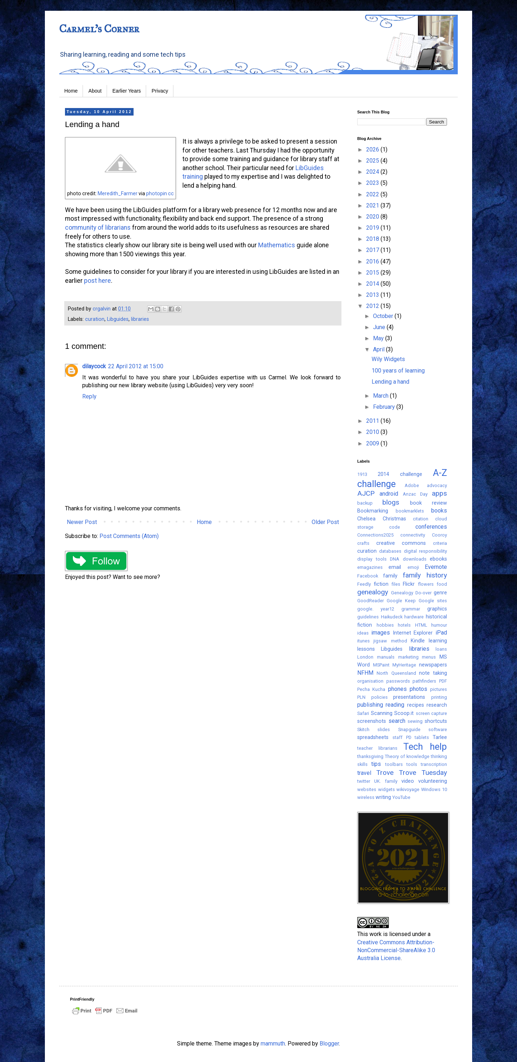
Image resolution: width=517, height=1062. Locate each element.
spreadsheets (372, 737)
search (396, 720)
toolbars (394, 764)
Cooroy (439, 535)
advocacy (437, 485)
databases (390, 551)
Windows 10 (434, 789)
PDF (443, 681)
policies (379, 697)
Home (71, 91)
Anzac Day (415, 494)
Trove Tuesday (423, 772)
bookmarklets (410, 511)
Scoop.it (404, 713)
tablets (422, 737)
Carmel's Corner (99, 28)
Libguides (118, 319)
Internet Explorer (413, 633)
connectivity (412, 535)
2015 (373, 272)
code (394, 527)
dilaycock (94, 366)
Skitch (363, 729)
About (95, 91)
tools (411, 764)
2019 (373, 227)
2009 (373, 443)
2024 (373, 171)
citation (420, 518)
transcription (434, 764)
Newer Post (82, 522)
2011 (373, 420)
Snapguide (409, 729)
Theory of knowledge (407, 756)
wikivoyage (407, 789)
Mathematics (276, 245)
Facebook (367, 576)
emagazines (370, 567)
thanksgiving (370, 756)
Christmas (394, 519)
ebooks (438, 559)
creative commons (401, 543)
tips (376, 764)
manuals (386, 657)
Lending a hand (390, 381)
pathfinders (424, 681)
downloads (415, 559)
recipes (415, 705)
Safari (363, 713)
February (384, 406)
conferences (431, 526)
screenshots (371, 721)
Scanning (381, 713)
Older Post (325, 522)
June (380, 327)
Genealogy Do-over (411, 592)
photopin (156, 193)
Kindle (418, 641)
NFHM (365, 672)
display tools (372, 559)
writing (383, 797)
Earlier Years (126, 91)
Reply (89, 396)
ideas (363, 633)
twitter (363, 781)
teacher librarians (377, 748)
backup (365, 503)
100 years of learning (398, 370)
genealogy (372, 592)
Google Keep (401, 600)
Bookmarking (372, 511)
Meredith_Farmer (118, 193)
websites (366, 789)
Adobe (412, 485)
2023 (373, 182)
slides (383, 729)
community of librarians (98, 227)
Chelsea (366, 519)
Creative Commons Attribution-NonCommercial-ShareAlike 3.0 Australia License (396, 950)
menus (429, 657)
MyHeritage (404, 665)
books (439, 510)
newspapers (433, 665)
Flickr (409, 584)
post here (97, 280)
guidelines (368, 616)
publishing (370, 704)
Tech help (425, 746)
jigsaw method (390, 641)
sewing (415, 721)
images (380, 632)
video (407, 781)
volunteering (432, 781)
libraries (140, 319)
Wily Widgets (388, 359)
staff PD (401, 737)
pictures (438, 689)
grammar (410, 609)
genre (440, 593)
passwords (398, 681)
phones (397, 689)
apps (439, 493)
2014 (373, 283)
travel (364, 772)
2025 (373, 160)
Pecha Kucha (371, 689)
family (390, 576)
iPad (441, 632)
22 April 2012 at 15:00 (135, 366)
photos (418, 689)
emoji (413, 567)
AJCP (365, 493)
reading (395, 704)
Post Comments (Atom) (129, 536)
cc (171, 193)
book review (428, 503)
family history (425, 575)
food (442, 584)
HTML (421, 625)
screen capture (431, 713)
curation (94, 319)
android (388, 493)
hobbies (385, 625)
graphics (437, 609)
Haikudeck (391, 616)
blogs (390, 502)
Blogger (329, 1043)
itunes (363, 641)
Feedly (364, 584)
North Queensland (396, 673)
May (379, 338)
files (396, 584)
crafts (363, 543)
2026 (373, 149)
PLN (361, 697)
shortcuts (436, 721)
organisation (370, 681)
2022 (373, 194)
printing (439, 697)
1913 (362, 474)
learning (438, 641)
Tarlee (440, 737)
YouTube (401, 797)
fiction (381, 584)
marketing (408, 657)
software (437, 729)
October (384, 316)
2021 (373, 205)
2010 (373, 432)
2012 (373, 306)
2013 (373, 294)
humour (439, 625)
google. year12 (375, 609)
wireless (365, 797)
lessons (366, 649)
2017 (373, 250)
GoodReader (370, 600)
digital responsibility (425, 551)
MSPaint (381, 665)
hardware (414, 616)
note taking (433, 673)
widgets (386, 789)
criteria (440, 543)
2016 (373, 261)
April (379, 349)
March (381, 395)
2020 (373, 216)
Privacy (160, 91)
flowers (426, 584)
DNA (394, 559)
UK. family (385, 781)
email (394, 567)
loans (441, 649)
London (365, 657)
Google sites (433, 600)
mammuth (273, 1043)
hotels (404, 625)
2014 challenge (400, 474)
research (437, 705)
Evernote (436, 566)
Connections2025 (375, 535)
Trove (384, 772)
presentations (409, 697)
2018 (373, 238)
